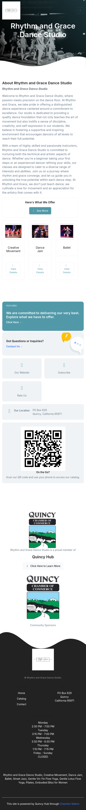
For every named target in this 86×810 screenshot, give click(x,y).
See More (40, 210)
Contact (21, 704)
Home (21, 693)
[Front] (12, 10)
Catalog (21, 698)
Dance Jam (40, 249)
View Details (13, 269)
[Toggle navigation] (80, 10)
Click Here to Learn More (43, 565)
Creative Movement (13, 249)
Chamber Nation (69, 803)
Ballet (67, 247)
